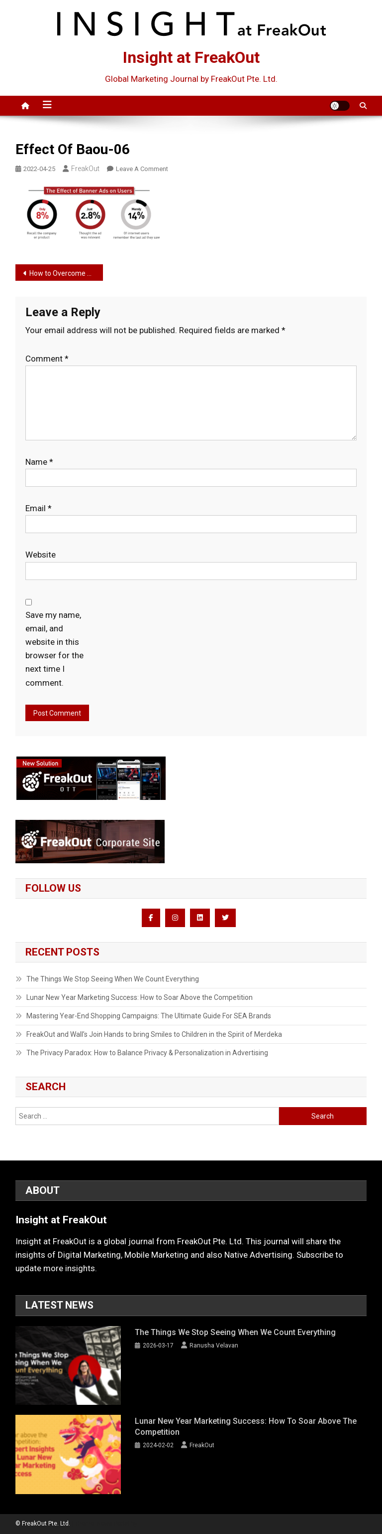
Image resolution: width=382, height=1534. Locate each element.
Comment (47, 359)
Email (38, 508)
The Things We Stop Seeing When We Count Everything (112, 979)
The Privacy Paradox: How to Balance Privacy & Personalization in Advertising (147, 1053)
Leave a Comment (142, 169)
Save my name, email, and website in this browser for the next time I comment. (54, 649)
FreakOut (85, 169)
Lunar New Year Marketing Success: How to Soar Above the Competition (139, 997)
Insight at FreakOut (191, 57)
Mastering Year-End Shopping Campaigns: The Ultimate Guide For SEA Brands (148, 1016)
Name (39, 462)
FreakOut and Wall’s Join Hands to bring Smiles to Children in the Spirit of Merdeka (154, 1034)
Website (40, 555)
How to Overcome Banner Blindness (66, 273)
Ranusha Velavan (214, 1345)
